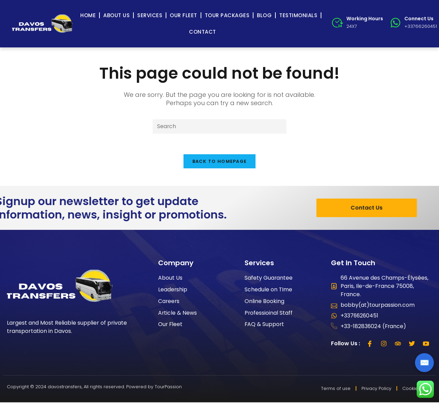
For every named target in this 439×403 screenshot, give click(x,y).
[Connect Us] (395, 22)
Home (88, 15)
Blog (264, 15)
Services (149, 15)
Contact (202, 31)
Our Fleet (183, 15)
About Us (116, 15)
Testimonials (298, 15)
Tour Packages (227, 15)
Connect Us (419, 18)
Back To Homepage (219, 161)
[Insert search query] (219, 126)
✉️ (424, 362)
